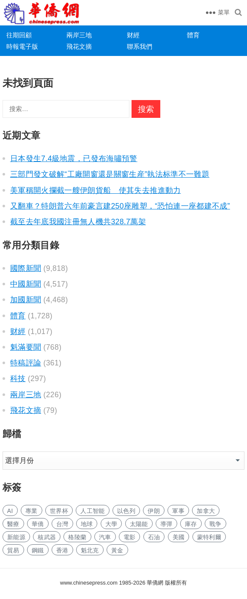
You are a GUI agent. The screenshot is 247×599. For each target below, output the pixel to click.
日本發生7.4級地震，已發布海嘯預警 (73, 158)
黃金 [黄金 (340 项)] (117, 550)
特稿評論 (25, 363)
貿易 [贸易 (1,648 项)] (13, 550)
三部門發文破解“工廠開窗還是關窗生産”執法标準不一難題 (109, 174)
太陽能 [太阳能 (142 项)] (139, 524)
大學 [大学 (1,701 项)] (111, 524)
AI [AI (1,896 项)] (10, 510)
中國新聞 (25, 284)
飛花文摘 (79, 46)
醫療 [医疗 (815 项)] (13, 524)
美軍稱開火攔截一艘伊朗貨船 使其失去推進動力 (95, 190)
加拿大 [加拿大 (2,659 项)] (206, 510)
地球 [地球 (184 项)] (87, 524)
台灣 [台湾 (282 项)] (62, 524)
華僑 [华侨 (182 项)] (38, 524)
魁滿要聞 (25, 347)
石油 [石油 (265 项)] (154, 537)
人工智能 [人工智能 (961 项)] (92, 510)
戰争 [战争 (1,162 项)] (215, 524)
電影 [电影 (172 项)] (130, 537)
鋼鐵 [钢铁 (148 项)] (38, 550)
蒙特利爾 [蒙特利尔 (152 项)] (209, 537)
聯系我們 (139, 46)
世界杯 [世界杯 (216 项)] (59, 510)
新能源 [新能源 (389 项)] (16, 537)
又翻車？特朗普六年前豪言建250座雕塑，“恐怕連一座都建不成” (120, 206)
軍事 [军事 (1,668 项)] (178, 510)
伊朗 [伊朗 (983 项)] (154, 510)
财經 (133, 35)
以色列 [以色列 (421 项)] (126, 510)
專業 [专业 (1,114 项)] (31, 510)
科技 (18, 378)
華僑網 (154, 582)
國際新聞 (25, 268)
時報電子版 (22, 46)
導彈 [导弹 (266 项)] (166, 524)
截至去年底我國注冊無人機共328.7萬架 (78, 221)
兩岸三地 (79, 35)
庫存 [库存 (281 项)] (191, 524)
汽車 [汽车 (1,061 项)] (105, 537)
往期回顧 (19, 35)
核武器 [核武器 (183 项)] (47, 537)
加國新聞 (25, 299)
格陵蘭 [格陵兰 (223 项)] (77, 537)
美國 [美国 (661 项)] (179, 537)
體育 (193, 35)
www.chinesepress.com (89, 582)
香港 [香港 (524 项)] (62, 550)
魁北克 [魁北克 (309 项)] (90, 550)
